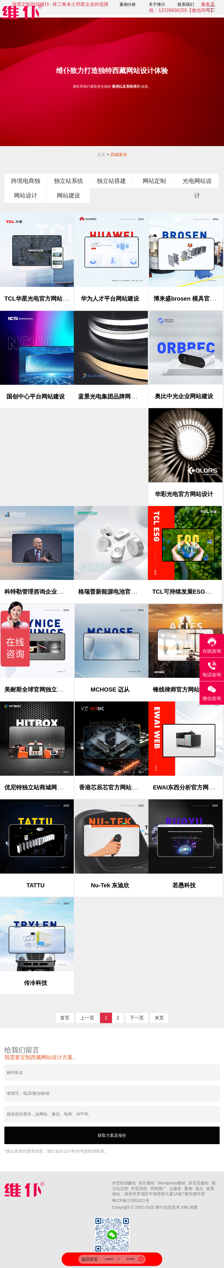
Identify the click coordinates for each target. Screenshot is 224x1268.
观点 (199, 1188)
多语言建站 (198, 1183)
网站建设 (68, 195)
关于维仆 (157, 4)
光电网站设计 (197, 188)
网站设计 (25, 195)
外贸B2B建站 (124, 1183)
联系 (210, 1188)
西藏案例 (119, 154)
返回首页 (89, 1259)
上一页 (87, 1017)
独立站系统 (68, 181)
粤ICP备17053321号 (130, 1200)
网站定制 (154, 181)
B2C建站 (147, 1183)
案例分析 (128, 4)
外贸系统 (139, 1188)
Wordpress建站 (172, 1183)
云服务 (175, 1188)
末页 (159, 1017)
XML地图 (189, 1207)
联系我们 (186, 4)
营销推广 (158, 1188)
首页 (64, 1017)
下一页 (137, 1017)
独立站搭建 (111, 181)
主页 (101, 154)
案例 (188, 1188)
